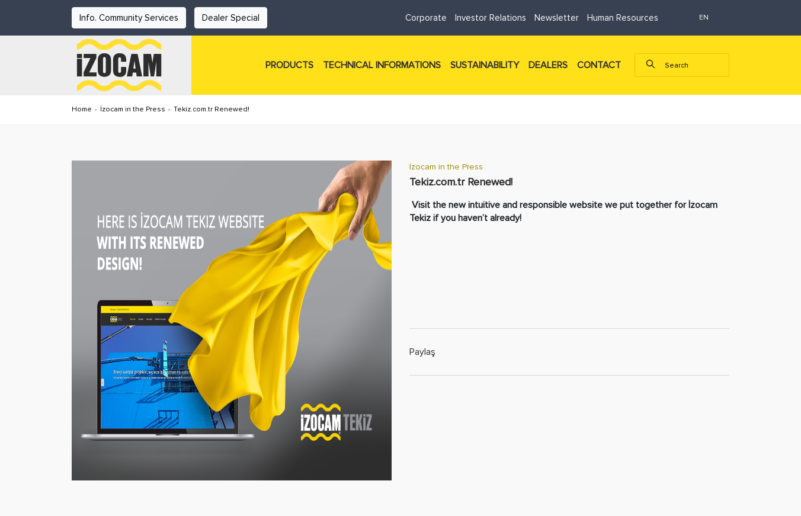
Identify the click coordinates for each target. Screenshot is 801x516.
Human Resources (622, 17)
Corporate (426, 17)
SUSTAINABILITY (484, 65)
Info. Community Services (128, 17)
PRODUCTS (289, 65)
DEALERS (548, 65)
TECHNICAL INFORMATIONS (382, 65)
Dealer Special (230, 17)
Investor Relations (490, 17)
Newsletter (556, 17)
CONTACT (599, 65)
